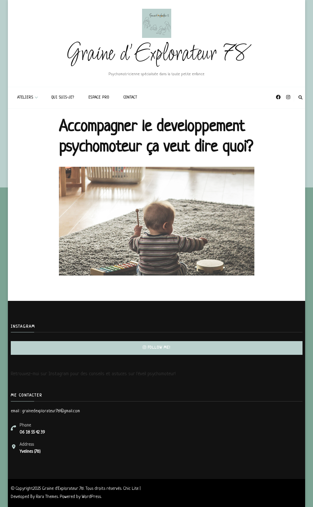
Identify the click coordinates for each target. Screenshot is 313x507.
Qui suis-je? (62, 98)
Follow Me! (156, 347)
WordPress (91, 496)
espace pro (98, 98)
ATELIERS (25, 98)
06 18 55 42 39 (32, 432)
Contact (130, 98)
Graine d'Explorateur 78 (156, 54)
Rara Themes (47, 496)
